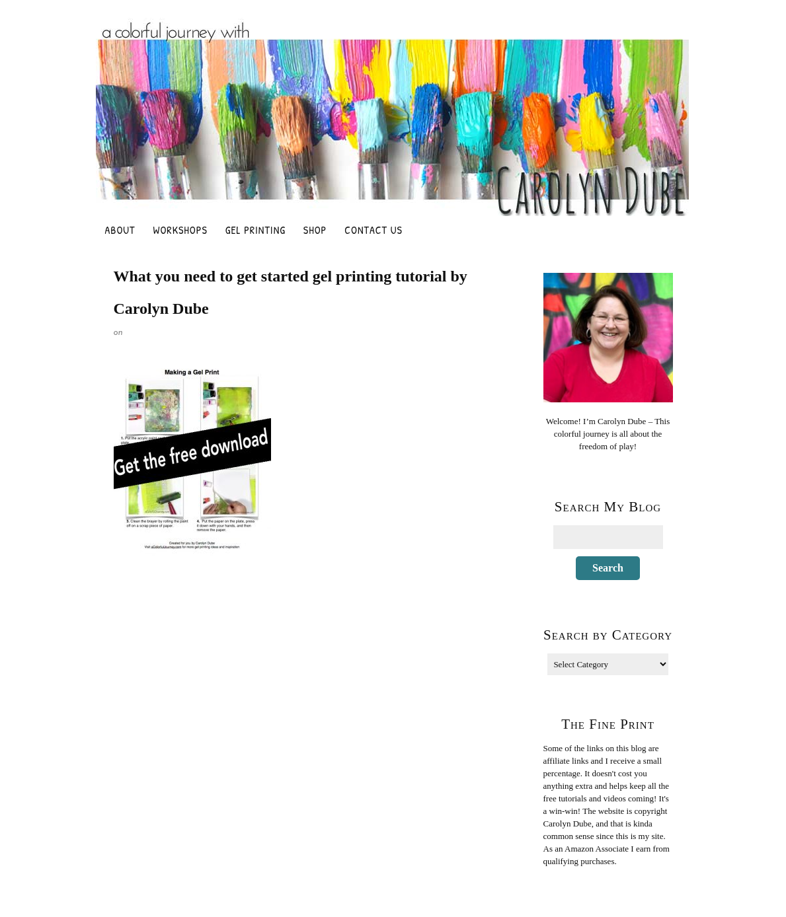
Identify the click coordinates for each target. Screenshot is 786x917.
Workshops (180, 230)
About (120, 230)
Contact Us (373, 230)
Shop (315, 230)
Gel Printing (255, 230)
